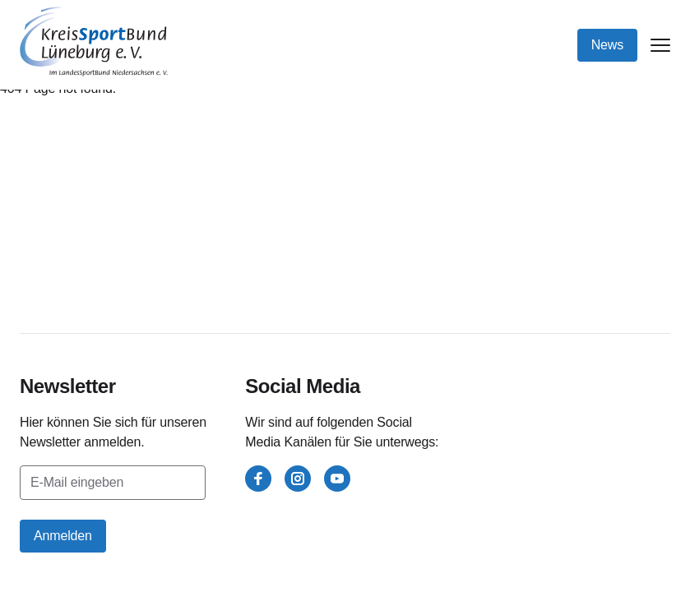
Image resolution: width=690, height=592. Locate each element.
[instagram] (298, 478)
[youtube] (337, 478)
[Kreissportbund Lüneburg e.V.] (94, 41)
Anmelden (63, 536)
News (607, 45)
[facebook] (258, 478)
